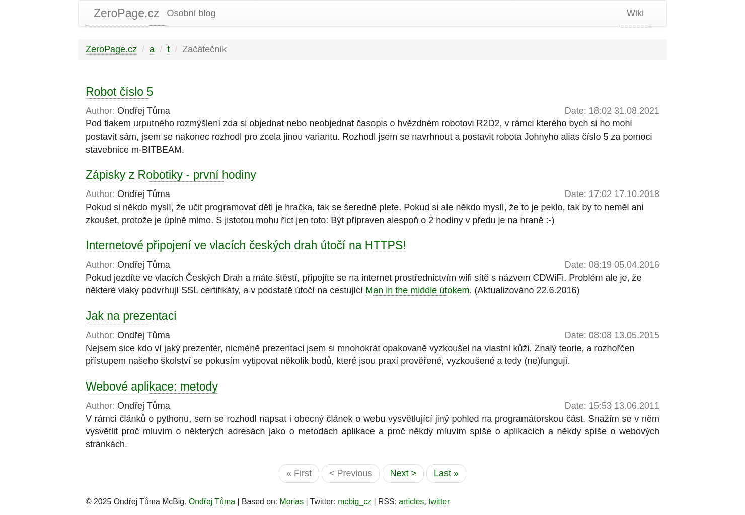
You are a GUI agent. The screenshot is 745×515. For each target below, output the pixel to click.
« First (299, 473)
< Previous (350, 473)
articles (411, 501)
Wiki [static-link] (635, 13)
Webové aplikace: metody (152, 386)
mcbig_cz (354, 501)
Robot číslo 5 (119, 91)
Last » (446, 473)
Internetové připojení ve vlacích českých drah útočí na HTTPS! (246, 245)
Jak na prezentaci (131, 316)
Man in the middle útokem (417, 290)
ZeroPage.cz (126, 13)
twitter (439, 501)
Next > (403, 473)
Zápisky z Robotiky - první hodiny (171, 174)
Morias (292, 501)
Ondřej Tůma (212, 501)
